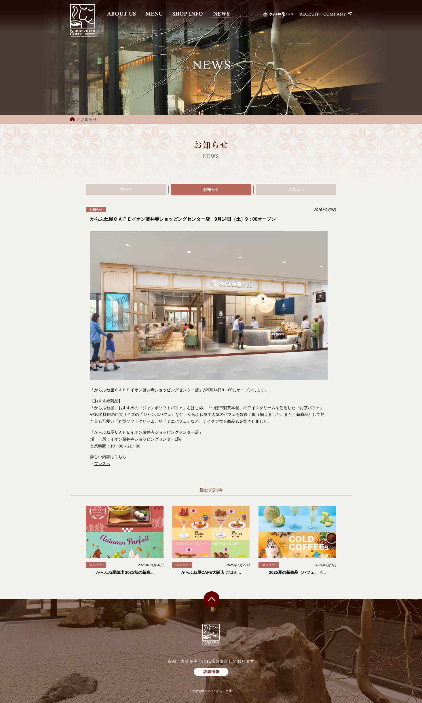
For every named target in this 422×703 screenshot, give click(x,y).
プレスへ (102, 463)
